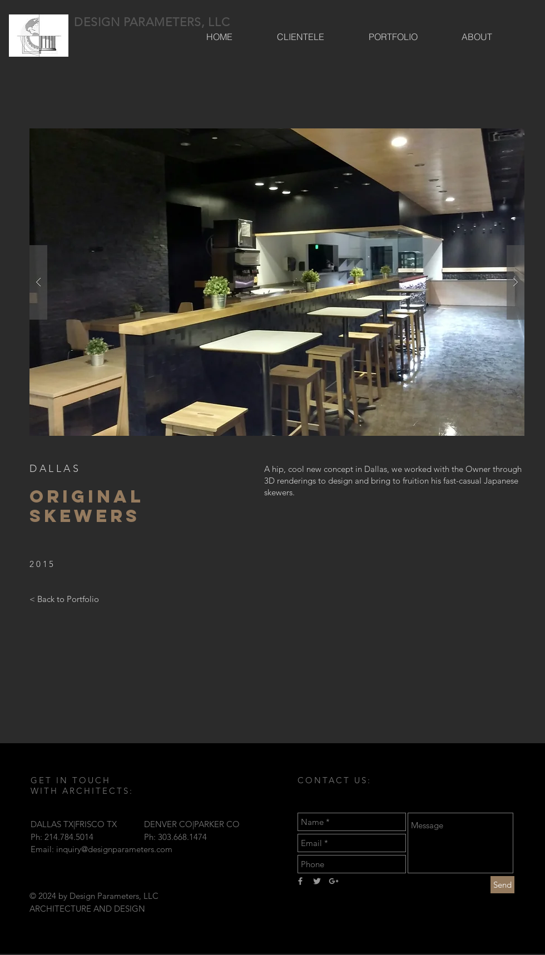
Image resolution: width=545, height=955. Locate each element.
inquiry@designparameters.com (114, 849)
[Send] (502, 884)
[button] (276, 282)
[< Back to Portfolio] (64, 599)
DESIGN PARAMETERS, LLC (152, 22)
